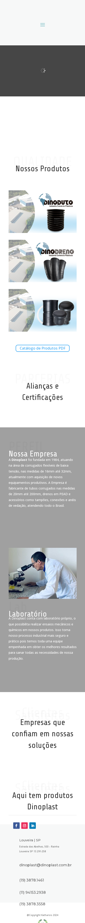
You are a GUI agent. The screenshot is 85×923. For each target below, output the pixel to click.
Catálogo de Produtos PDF (43, 348)
